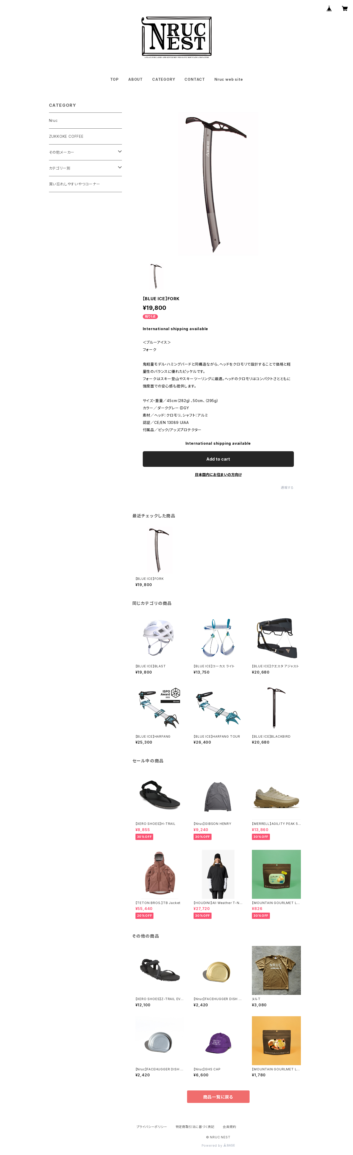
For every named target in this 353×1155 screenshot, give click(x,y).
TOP (114, 79)
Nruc (53, 120)
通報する (287, 487)
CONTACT (194, 79)
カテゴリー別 (60, 168)
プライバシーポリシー (152, 1127)
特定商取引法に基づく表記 (195, 1127)
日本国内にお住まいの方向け (218, 474)
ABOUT (135, 79)
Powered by (218, 1145)
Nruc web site (228, 79)
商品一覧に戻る (218, 1097)
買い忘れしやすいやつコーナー (74, 184)
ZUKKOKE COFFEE (66, 136)
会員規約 (229, 1127)
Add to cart (218, 459)
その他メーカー (62, 152)
